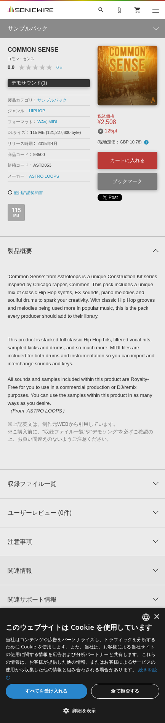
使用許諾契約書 (25, 192)
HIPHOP (37, 110)
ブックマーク (127, 181)
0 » (59, 67)
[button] (82, 710)
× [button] (156, 617)
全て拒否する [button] (125, 691)
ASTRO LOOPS (44, 176)
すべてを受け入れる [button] (46, 691)
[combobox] (146, 617)
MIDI (52, 121)
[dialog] (82, 665)
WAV (41, 121)
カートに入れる (127, 160)
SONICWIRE (30, 10)
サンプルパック (52, 100)
